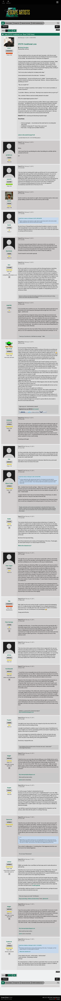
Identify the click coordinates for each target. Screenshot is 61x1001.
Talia (9, 601)
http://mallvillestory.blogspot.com (26, 712)
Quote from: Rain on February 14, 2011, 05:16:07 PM (29, 476)
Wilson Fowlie (9, 483)
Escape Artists (4, 997)
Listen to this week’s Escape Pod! (26, 135)
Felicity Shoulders (24, 47)
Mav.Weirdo (9, 251)
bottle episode (36, 885)
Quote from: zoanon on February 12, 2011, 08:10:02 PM (30, 218)
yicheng (9, 655)
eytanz (9, 48)
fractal (9, 225)
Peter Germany (9, 622)
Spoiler (20, 779)
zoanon (9, 201)
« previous (4, 26)
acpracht (9, 179)
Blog (20, 898)
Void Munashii (9, 669)
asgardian (9, 305)
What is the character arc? (24, 545)
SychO (58, 999)
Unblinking (9, 420)
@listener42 (45, 898)
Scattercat (9, 941)
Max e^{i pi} (9, 348)
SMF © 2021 (50, 997)
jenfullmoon (9, 155)
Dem (9, 265)
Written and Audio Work (33, 898)
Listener (9, 862)
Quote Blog (24, 898)
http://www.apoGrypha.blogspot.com (27, 774)
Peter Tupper (9, 565)
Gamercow (9, 819)
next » (57, 26)
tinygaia (9, 787)
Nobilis (9, 519)
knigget (9, 756)
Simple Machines (56, 997)
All (14, 30)
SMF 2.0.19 (44, 997)
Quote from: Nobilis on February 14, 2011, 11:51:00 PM (30, 945)
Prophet (9, 720)
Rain (9, 459)
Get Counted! (36, 409)
